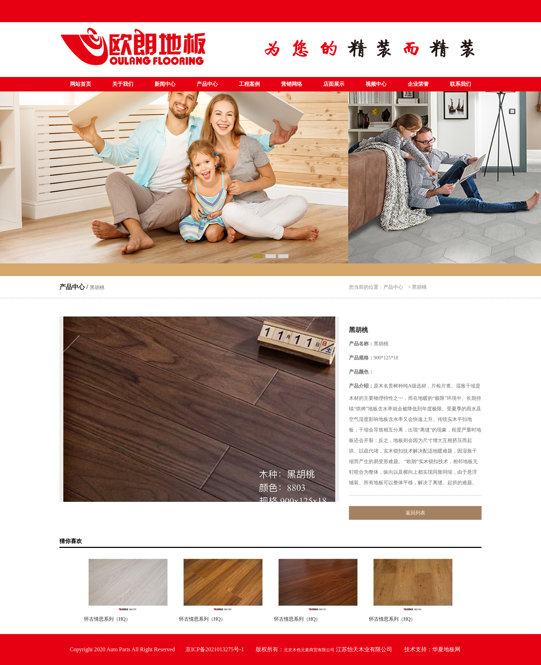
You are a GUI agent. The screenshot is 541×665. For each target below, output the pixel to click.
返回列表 (415, 513)
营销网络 (291, 84)
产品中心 (207, 84)
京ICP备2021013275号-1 (214, 649)
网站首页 (80, 84)
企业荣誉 (418, 84)
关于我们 (122, 84)
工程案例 (249, 84)
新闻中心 (165, 84)
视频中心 (376, 84)
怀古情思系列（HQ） (107, 619)
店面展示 (333, 84)
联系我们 (460, 84)
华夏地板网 (446, 649)
